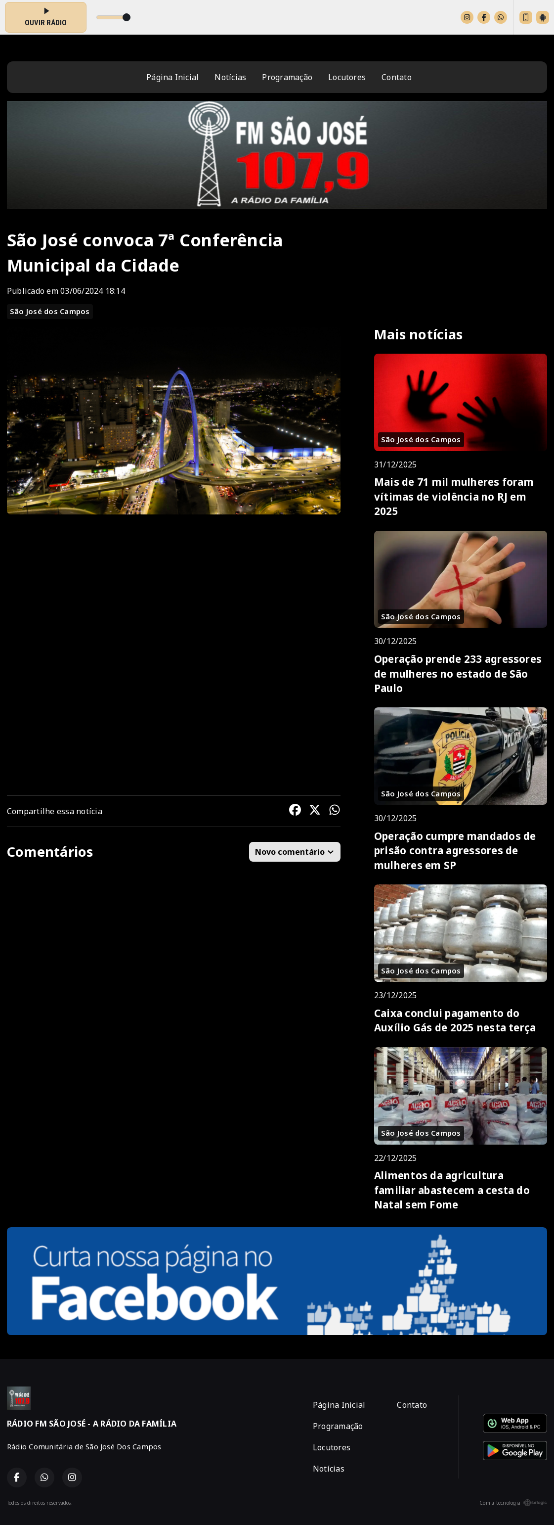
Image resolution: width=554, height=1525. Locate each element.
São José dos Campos (50, 311)
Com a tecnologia (513, 1502)
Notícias (230, 77)
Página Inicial (172, 77)
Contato (397, 77)
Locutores (347, 77)
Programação (287, 77)
